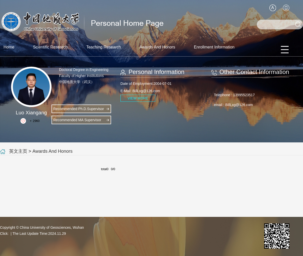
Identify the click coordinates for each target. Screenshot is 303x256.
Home (9, 47)
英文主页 (18, 151)
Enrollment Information (214, 47)
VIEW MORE (138, 98)
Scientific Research (50, 47)
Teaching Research (103, 47)
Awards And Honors (157, 47)
